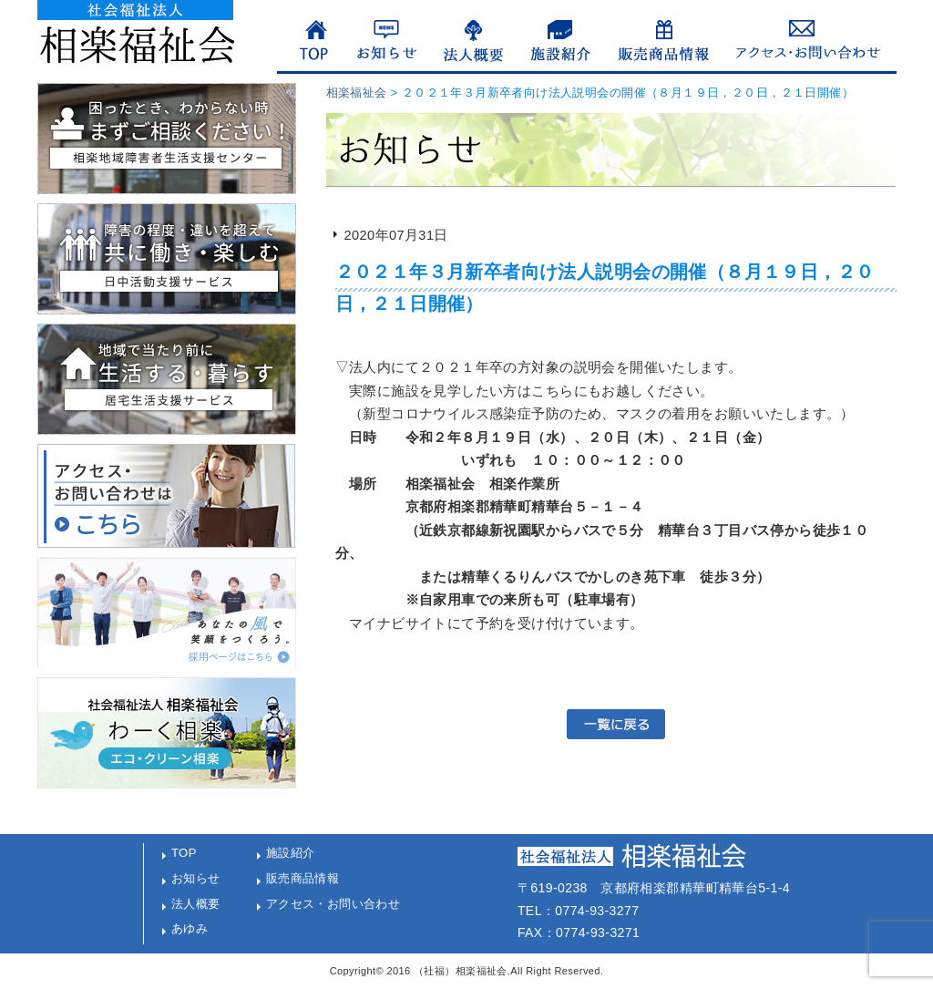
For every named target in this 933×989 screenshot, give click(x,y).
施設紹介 (290, 853)
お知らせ (195, 878)
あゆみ (189, 928)
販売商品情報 (303, 878)
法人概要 (195, 904)
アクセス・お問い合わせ (333, 904)
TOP (184, 853)
